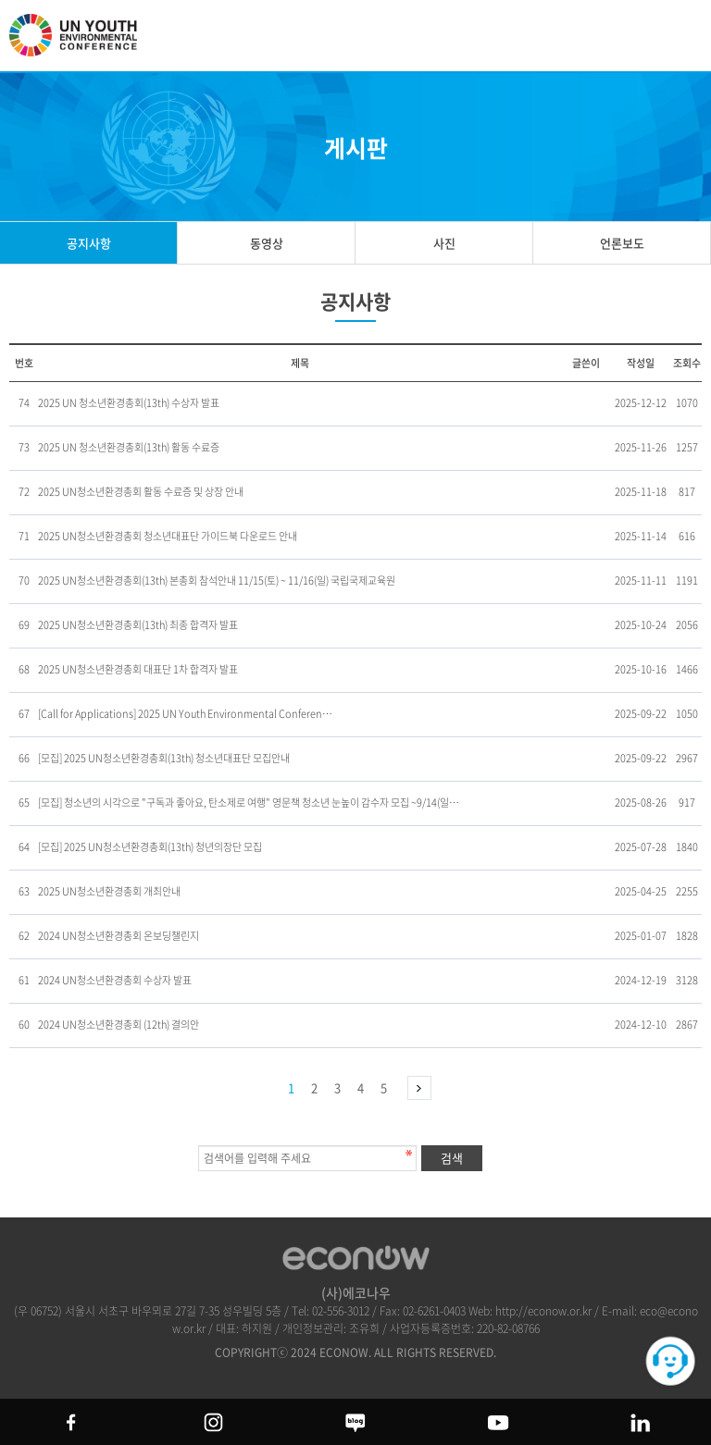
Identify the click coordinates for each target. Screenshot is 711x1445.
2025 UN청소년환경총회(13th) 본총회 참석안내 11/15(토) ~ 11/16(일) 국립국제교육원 (216, 580)
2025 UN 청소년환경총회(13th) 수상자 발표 (128, 403)
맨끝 (419, 1088)
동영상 (266, 243)
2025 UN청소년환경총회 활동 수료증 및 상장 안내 (140, 492)
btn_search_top (634, 34)
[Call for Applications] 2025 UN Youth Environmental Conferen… (185, 714)
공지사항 (89, 243)
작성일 (641, 363)
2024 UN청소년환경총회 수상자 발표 (115, 980)
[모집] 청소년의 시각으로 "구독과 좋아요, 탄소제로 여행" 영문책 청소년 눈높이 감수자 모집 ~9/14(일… (248, 802)
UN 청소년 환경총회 (83, 43)
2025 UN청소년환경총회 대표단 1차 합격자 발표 (138, 669)
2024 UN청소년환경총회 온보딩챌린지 (118, 936)
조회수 (687, 363)
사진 (444, 243)
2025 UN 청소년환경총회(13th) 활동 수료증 (128, 447)
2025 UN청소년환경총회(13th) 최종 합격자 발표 (138, 625)
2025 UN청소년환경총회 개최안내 (109, 891)
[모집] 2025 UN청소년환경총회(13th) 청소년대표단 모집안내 (164, 758)
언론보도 (622, 243)
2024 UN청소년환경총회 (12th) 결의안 (118, 1024)
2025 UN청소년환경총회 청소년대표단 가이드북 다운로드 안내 (167, 536)
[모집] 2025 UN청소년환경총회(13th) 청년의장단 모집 (150, 847)
